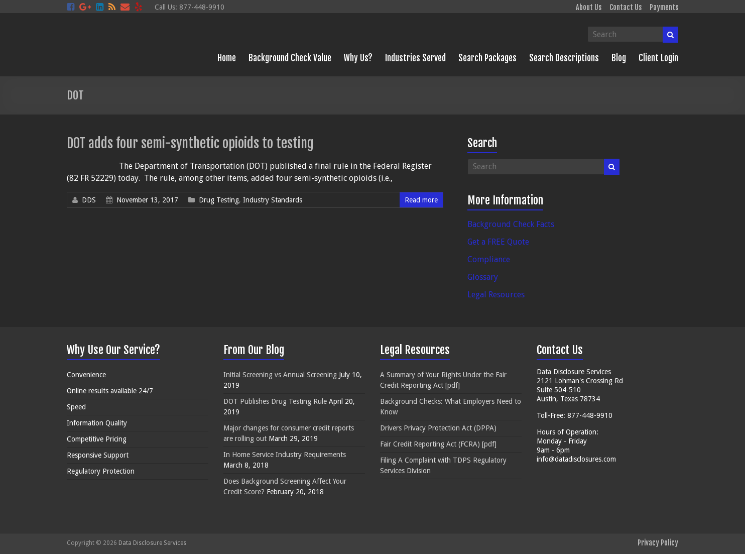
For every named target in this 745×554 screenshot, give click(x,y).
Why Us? (358, 58)
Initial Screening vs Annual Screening (280, 375)
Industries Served (415, 58)
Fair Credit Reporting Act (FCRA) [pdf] (438, 444)
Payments (664, 7)
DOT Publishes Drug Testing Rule (275, 401)
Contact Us (625, 7)
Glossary (482, 277)
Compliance (488, 259)
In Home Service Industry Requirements (284, 455)
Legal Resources (496, 294)
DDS (89, 200)
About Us (588, 7)
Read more (421, 200)
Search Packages (487, 58)
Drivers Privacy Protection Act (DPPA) (438, 428)
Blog (618, 58)
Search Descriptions (564, 58)
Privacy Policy (658, 542)
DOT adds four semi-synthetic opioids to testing (190, 143)
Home (226, 58)
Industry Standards (272, 200)
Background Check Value (290, 58)
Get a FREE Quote (498, 242)
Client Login (658, 58)
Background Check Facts (510, 224)
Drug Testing (219, 200)
